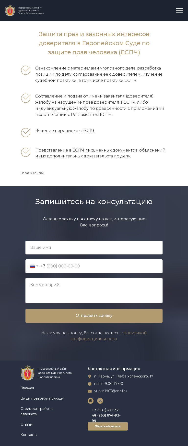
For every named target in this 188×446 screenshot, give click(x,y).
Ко (23, 434)
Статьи (26, 424)
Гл (22, 388)
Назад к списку (32, 173)
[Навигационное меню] (179, 10)
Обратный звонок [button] (108, 426)
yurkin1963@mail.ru (110, 391)
